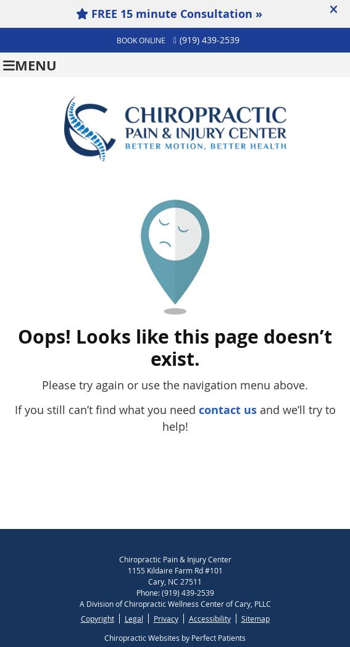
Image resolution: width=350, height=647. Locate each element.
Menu (30, 65)
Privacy (166, 619)
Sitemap (255, 619)
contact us (228, 410)
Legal (134, 619)
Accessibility (210, 619)
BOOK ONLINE (141, 40)
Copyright (97, 619)
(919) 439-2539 (210, 40)
